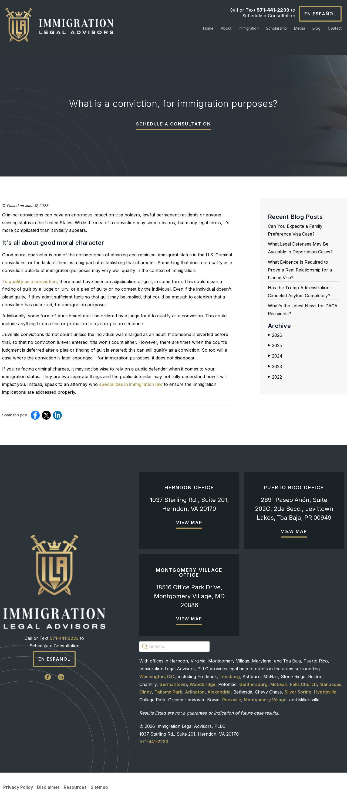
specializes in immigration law (131, 384)
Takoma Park (168, 692)
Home (208, 28)
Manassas (330, 684)
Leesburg (230, 676)
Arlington (195, 692)
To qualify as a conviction (29, 281)
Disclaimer (48, 787)
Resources (75, 787)
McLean (278, 684)
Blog (316, 28)
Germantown (173, 684)
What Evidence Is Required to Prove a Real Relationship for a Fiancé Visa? (300, 269)
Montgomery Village (265, 699)
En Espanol (54, 659)
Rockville (231, 699)
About (226, 28)
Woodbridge (202, 684)
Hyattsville (325, 692)
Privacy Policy (18, 787)
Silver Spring (298, 692)
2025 (275, 345)
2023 (275, 366)
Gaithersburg (253, 684)
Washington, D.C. (157, 676)
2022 (275, 377)
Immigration (249, 28)
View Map (189, 522)
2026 (275, 335)
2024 (275, 356)
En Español (320, 13)
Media (299, 28)
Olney (145, 692)
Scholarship (276, 28)
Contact (335, 28)
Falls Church (303, 684)
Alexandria (219, 692)
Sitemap (99, 787)
